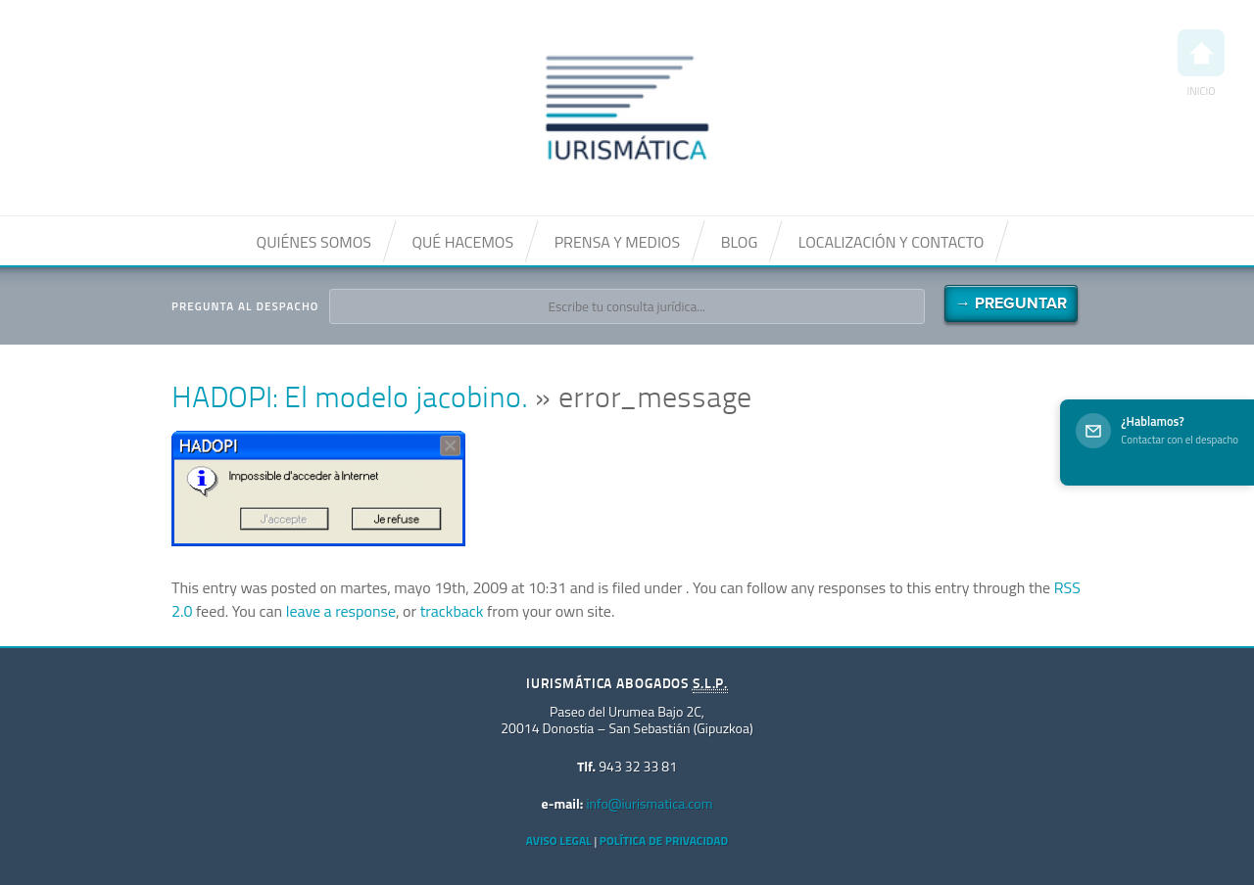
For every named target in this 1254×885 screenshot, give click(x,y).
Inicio (1201, 64)
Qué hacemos (462, 242)
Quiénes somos (314, 242)
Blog (739, 242)
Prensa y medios (617, 242)
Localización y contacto (891, 242)
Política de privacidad (664, 840)
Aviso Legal (559, 840)
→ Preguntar (1011, 303)
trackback (452, 611)
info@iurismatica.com (649, 803)
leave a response (341, 611)
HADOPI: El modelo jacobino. (349, 400)
